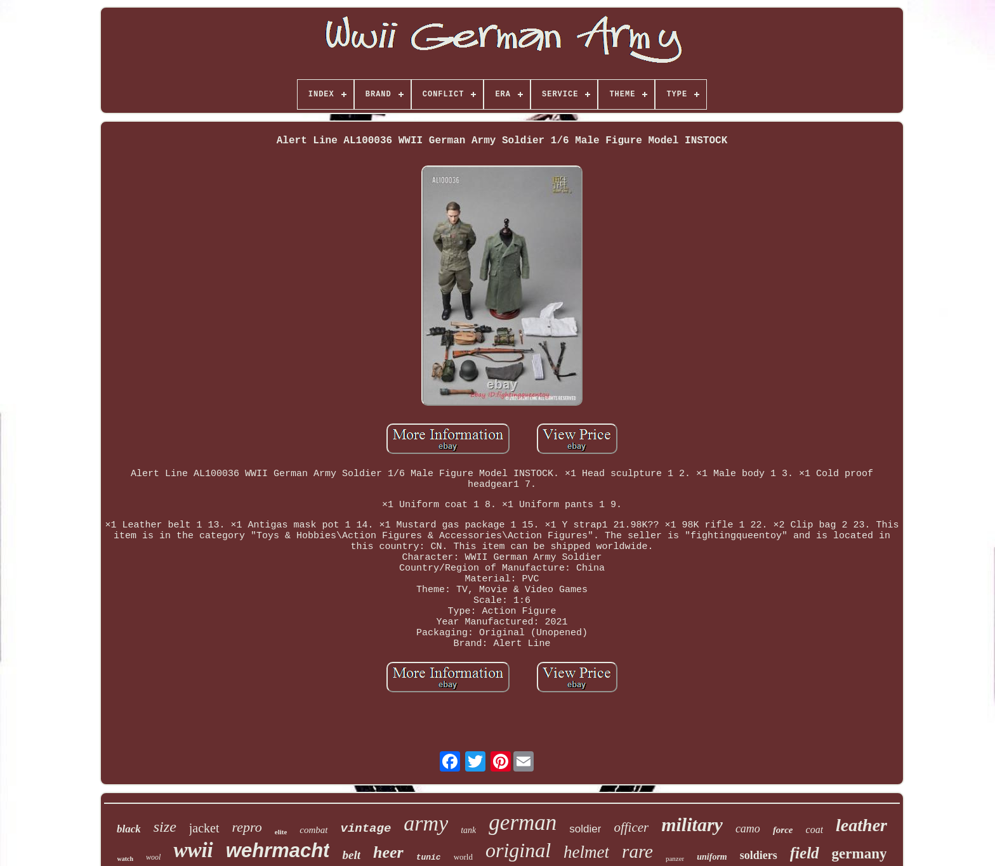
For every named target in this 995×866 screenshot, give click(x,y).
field (804, 853)
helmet (586, 852)
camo (747, 828)
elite (281, 832)
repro (247, 827)
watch (125, 858)
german (523, 822)
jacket (204, 828)
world (463, 857)
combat (313, 830)
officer (631, 827)
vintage (366, 829)
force (783, 830)
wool (153, 857)
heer (388, 852)
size (165, 826)
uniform (712, 857)
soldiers (758, 855)
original (518, 850)
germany (859, 854)
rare (637, 851)
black (129, 829)
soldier (585, 829)
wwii (193, 850)
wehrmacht (278, 850)
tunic (428, 857)
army (426, 823)
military (692, 824)
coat (815, 829)
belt (351, 855)
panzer (675, 858)
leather (861, 825)
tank (468, 830)
